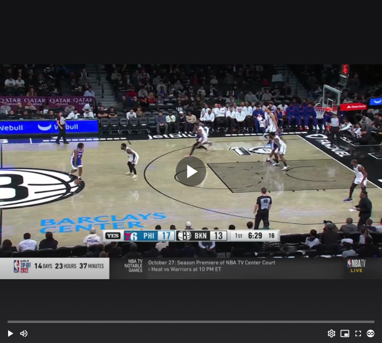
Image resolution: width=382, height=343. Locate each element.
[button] (10, 333)
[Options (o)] (331, 333)
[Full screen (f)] (358, 333)
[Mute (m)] (24, 333)
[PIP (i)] (345, 333)
